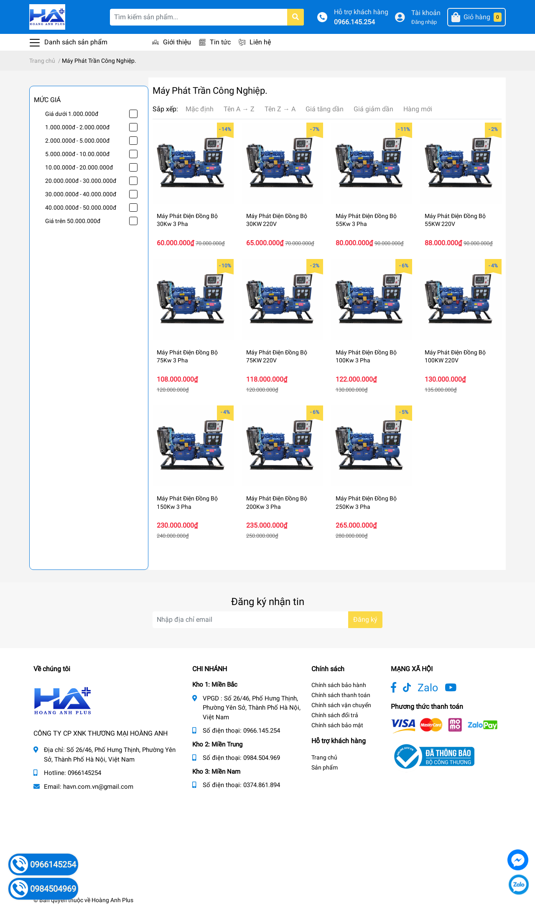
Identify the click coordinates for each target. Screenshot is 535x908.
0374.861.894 (261, 785)
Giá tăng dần (325, 109)
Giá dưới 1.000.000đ (71, 113)
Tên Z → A (280, 109)
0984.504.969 (261, 758)
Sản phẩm (324, 767)
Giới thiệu (177, 42)
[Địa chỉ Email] (267, 619)
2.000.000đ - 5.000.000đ (77, 140)
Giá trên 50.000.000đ (72, 221)
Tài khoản (426, 13)
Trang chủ (324, 757)
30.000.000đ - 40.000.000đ (80, 194)
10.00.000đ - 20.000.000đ (79, 167)
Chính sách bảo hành (338, 685)
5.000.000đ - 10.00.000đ (77, 154)
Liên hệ (260, 42)
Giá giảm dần (373, 109)
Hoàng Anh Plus (112, 900)
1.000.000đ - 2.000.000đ (77, 127)
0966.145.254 (354, 22)
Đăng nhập (424, 22)
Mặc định (200, 109)
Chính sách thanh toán (340, 695)
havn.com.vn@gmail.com (98, 786)
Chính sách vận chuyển (341, 705)
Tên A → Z (239, 109)
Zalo (428, 688)
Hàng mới (417, 109)
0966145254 (84, 773)
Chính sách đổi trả (334, 715)
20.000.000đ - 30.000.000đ (80, 180)
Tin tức (220, 42)
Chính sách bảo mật (337, 725)
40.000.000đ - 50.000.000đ (80, 207)
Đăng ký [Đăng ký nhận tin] (365, 619)
